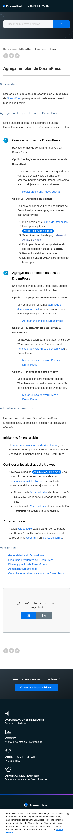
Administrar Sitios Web (46, 472)
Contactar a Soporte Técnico (36, 687)
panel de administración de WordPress (34, 445)
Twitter (11, 55)
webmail (31, 537)
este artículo (24, 528)
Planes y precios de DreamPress (27, 564)
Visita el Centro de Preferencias (23, 742)
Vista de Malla (38, 492)
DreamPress (40, 49)
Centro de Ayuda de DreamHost (17, 49)
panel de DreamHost (56, 222)
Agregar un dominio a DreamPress (42, 320)
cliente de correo (52, 537)
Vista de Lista (38, 506)
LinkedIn (17, 55)
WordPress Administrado (38, 231)
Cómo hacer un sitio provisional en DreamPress (36, 573)
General (53, 49)
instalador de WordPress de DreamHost (40, 348)
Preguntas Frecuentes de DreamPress (30, 560)
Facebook (5, 55)
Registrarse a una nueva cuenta (41, 191)
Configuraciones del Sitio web (26, 481)
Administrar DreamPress (22, 568)
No (44, 615)
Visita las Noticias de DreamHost (24, 779)
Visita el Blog (12, 760)
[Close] (67, 813)
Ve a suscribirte (14, 723)
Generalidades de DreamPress (26, 555)
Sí (28, 615)
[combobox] (36, 24)
